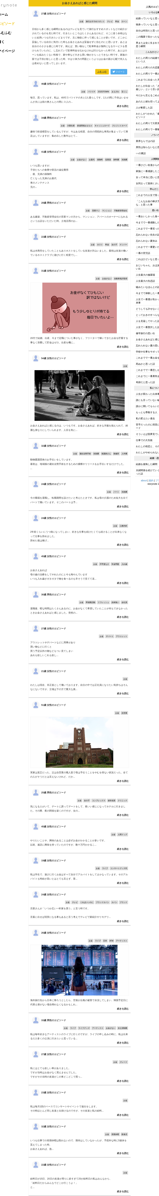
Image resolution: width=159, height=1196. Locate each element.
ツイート (119, 71)
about (144, 480)
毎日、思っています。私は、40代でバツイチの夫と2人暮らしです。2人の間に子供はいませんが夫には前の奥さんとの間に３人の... (79, 93)
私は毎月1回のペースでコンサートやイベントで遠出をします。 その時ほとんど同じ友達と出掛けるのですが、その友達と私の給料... (79, 1102)
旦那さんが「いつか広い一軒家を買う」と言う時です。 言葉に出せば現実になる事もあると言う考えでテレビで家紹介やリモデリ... (79, 906)
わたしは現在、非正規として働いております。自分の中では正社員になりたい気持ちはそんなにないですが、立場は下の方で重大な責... (79, 681)
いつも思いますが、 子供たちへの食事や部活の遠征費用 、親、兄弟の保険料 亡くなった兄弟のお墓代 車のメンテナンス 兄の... (79, 170)
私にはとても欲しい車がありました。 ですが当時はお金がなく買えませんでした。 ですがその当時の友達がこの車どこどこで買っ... (79, 1066)
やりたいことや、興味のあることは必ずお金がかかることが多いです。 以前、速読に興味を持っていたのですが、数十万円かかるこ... (79, 836)
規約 (151, 480)
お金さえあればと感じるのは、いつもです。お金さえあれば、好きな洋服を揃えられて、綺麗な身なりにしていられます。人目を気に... (79, 394)
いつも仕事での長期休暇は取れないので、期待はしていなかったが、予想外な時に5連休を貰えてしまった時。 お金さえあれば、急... (79, 1138)
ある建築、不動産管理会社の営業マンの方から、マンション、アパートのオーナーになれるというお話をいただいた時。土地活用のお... (79, 212)
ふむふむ (102, 71)
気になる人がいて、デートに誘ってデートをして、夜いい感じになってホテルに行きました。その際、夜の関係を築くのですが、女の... (79, 802)
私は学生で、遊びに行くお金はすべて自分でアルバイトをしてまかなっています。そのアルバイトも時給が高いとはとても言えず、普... (79, 870)
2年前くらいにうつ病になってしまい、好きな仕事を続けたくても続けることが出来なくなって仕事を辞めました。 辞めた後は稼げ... (79, 530)
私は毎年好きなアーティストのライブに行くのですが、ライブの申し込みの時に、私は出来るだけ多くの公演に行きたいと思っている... (79, 1030)
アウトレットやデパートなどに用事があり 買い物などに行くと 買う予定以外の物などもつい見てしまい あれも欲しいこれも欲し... (79, 642)
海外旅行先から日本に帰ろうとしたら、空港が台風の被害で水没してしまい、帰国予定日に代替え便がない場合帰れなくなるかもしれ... (79, 969)
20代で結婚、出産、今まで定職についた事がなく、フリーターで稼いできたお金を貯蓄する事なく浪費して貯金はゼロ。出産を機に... (79, 307)
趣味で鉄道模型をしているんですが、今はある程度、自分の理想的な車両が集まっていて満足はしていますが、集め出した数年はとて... (79, 127)
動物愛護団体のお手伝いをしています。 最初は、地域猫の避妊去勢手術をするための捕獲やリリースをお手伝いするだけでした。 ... (79, 457)
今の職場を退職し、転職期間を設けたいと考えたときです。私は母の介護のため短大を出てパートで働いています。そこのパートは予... (79, 494)
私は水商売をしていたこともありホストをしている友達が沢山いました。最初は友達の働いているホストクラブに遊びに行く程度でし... (79, 246)
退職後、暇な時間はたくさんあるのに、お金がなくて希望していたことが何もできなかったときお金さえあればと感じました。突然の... (79, 604)
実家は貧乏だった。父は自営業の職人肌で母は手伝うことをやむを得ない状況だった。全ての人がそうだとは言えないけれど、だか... (79, 741)
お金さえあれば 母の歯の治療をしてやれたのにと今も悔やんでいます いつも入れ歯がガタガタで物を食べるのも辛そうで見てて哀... (79, 568)
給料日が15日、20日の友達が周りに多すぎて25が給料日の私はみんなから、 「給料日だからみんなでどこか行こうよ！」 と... (79, 1176)
